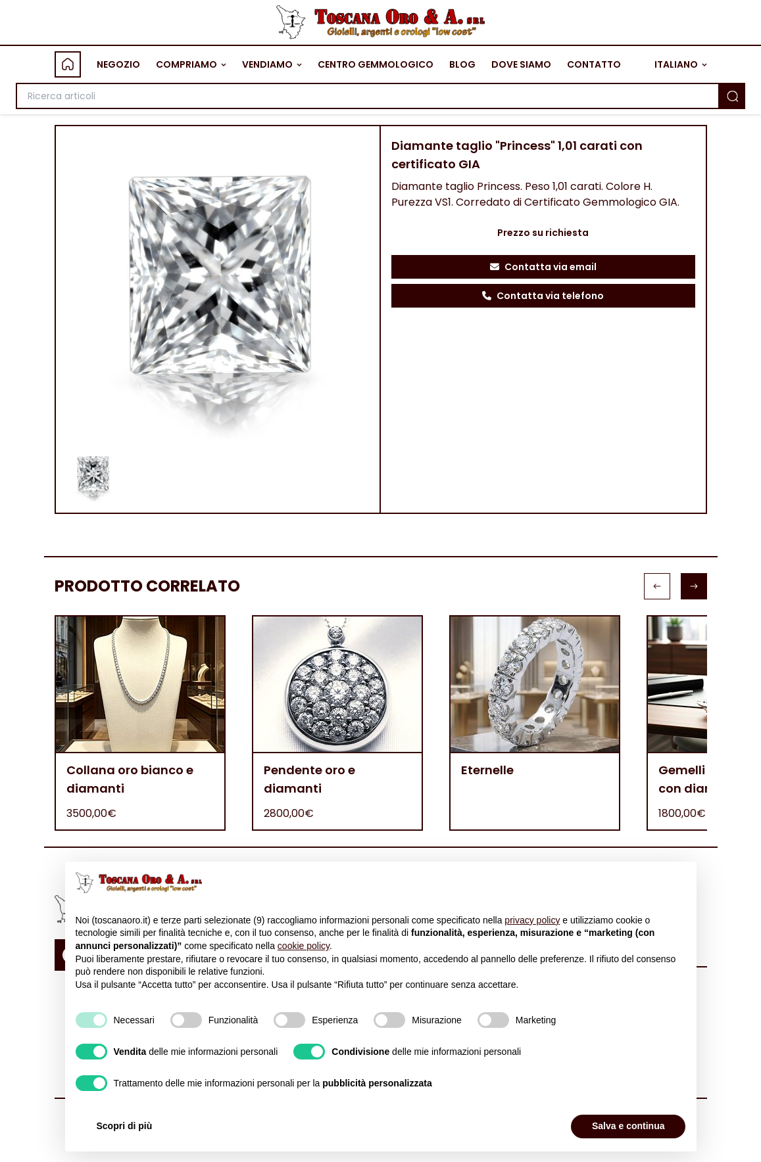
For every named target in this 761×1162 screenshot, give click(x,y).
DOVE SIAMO (521, 64)
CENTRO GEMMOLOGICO (375, 64)
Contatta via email (543, 266)
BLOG (462, 64)
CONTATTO (594, 64)
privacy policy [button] (532, 920)
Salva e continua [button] (628, 1126)
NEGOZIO (118, 64)
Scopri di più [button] (125, 1126)
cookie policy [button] (304, 946)
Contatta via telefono (543, 295)
